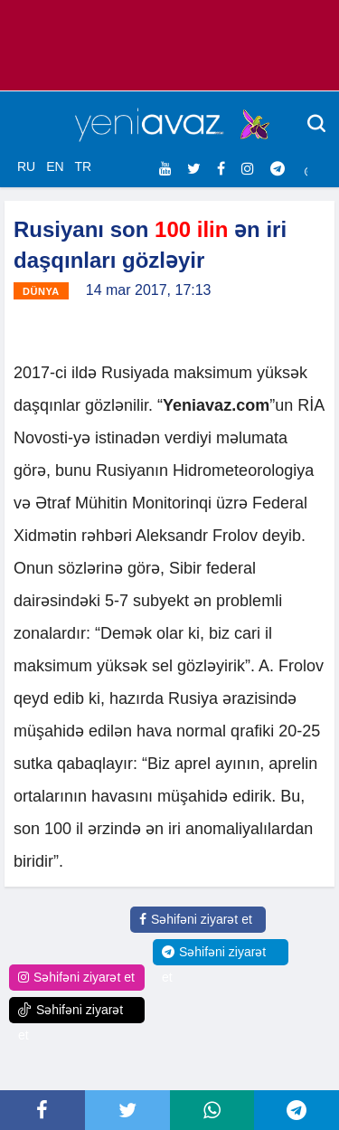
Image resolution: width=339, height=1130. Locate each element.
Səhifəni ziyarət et (195, 919)
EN (54, 166)
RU (26, 166)
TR (82, 166)
